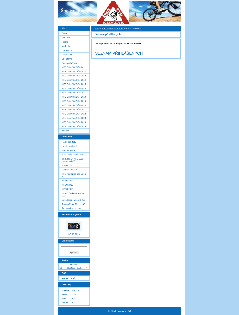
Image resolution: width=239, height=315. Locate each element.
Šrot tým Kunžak (76, 10)
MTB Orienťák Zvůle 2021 (74, 109)
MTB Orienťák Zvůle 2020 (74, 105)
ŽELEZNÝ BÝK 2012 (71, 208)
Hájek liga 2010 (69, 142)
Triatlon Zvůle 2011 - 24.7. (74, 204)
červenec (71, 267)
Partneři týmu (68, 54)
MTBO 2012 (67, 180)
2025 (79, 267)
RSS (130, 311)
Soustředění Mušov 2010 (73, 200)
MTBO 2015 (67, 185)
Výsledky (66, 46)
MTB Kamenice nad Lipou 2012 (74, 175)
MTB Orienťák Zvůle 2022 (74, 114)
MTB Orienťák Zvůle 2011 (74, 67)
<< (61, 267)
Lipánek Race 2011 (71, 169)
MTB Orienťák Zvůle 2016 (74, 88)
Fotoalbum (67, 50)
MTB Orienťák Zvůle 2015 (74, 84)
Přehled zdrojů (68, 278)
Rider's (65, 42)
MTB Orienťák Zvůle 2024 (74, 122)
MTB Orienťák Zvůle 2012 (74, 71)
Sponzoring (67, 59)
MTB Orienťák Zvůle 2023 (74, 118)
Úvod (97, 28)
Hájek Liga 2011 (69, 146)
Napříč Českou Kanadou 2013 (73, 194)
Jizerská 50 (67, 165)
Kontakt (65, 130)
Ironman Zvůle (68, 150)
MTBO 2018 (67, 189)
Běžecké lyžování (70, 63)
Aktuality (66, 37)
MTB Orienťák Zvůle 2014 (74, 80)
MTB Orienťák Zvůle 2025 (74, 126)
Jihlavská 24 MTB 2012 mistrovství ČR (72, 160)
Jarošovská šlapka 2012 (73, 154)
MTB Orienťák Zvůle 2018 (74, 97)
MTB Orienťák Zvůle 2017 (74, 92)
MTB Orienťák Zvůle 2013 (112, 28)
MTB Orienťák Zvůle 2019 (74, 101)
